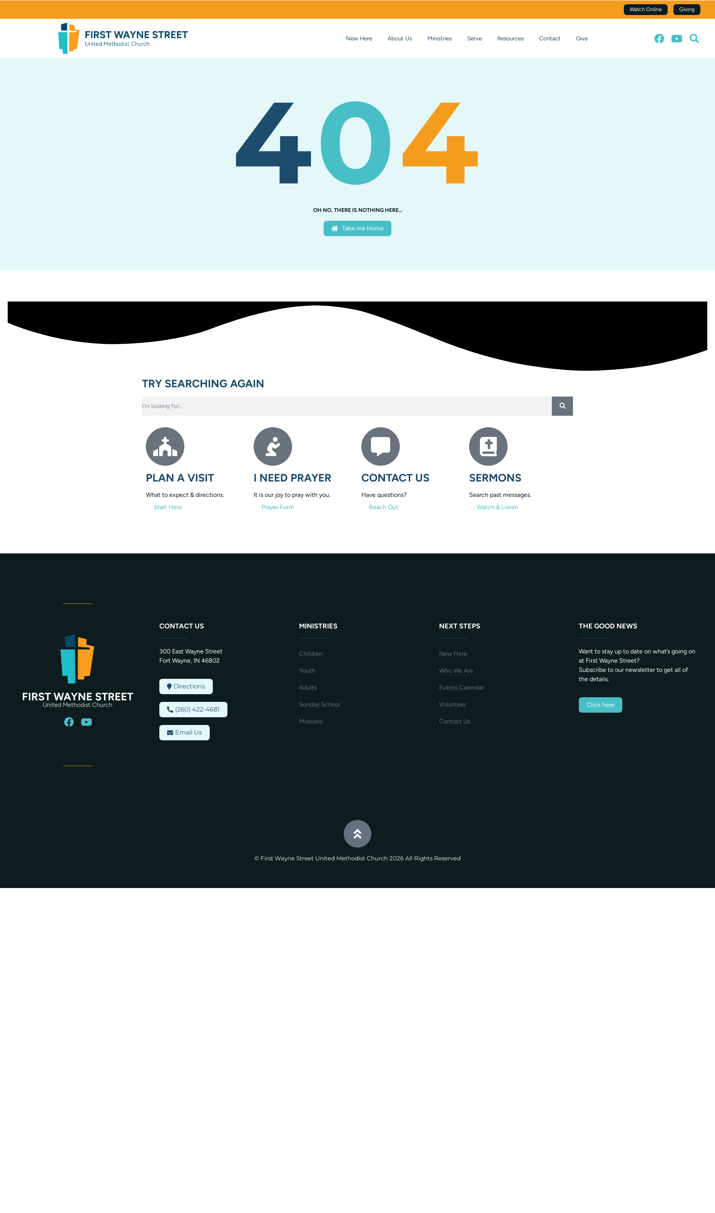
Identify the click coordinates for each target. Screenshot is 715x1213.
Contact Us (454, 721)
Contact (550, 38)
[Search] (562, 406)
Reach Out (383, 507)
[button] (694, 38)
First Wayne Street (77, 696)
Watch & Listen (497, 507)
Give (582, 38)
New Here (359, 38)
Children (310, 653)
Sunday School (319, 704)
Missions (310, 721)
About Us (400, 38)
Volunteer (452, 704)
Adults (308, 687)
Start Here (168, 507)
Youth (307, 670)
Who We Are (456, 670)
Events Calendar (461, 687)
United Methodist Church (77, 704)
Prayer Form (277, 507)
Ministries (440, 38)
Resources (510, 38)
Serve (474, 38)
